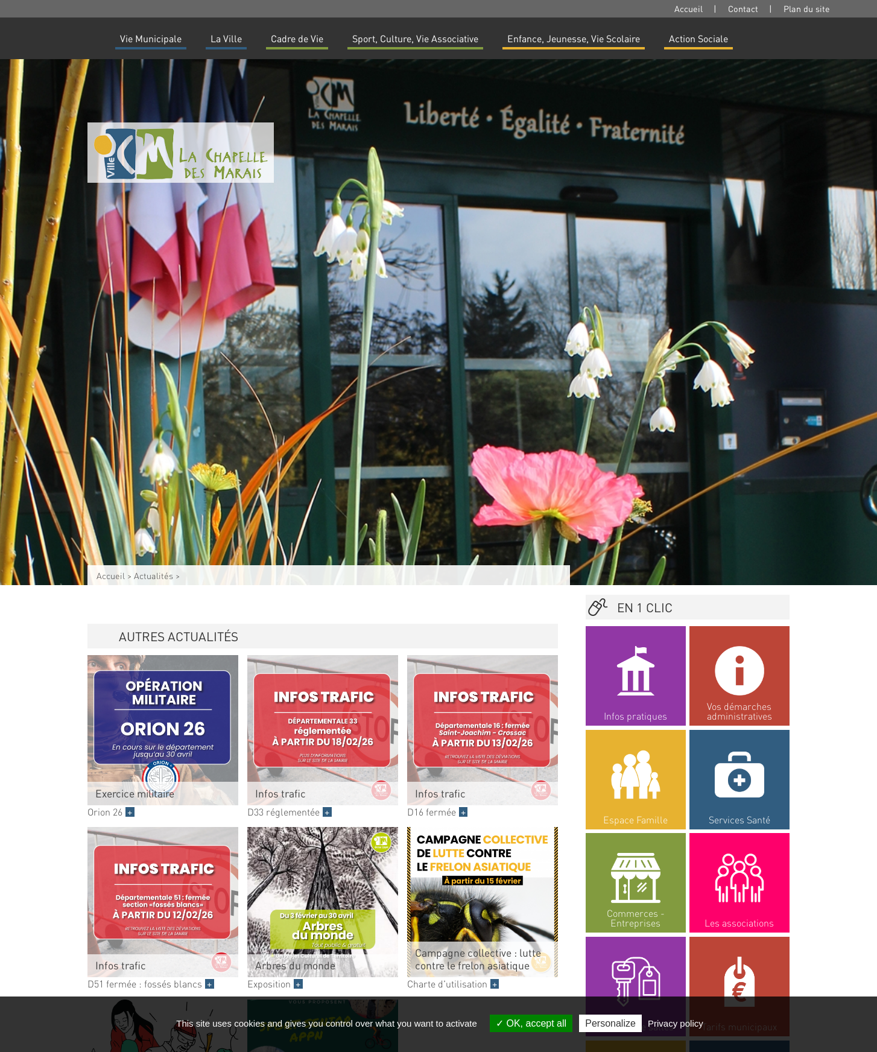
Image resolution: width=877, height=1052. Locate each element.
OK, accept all (531, 1023)
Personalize (610, 1023)
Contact (743, 8)
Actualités (153, 575)
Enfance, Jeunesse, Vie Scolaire (573, 38)
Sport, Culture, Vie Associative (415, 38)
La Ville (226, 38)
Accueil (688, 8)
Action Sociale (698, 38)
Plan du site (807, 8)
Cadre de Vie (297, 38)
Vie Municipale (151, 38)
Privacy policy (675, 1023)
